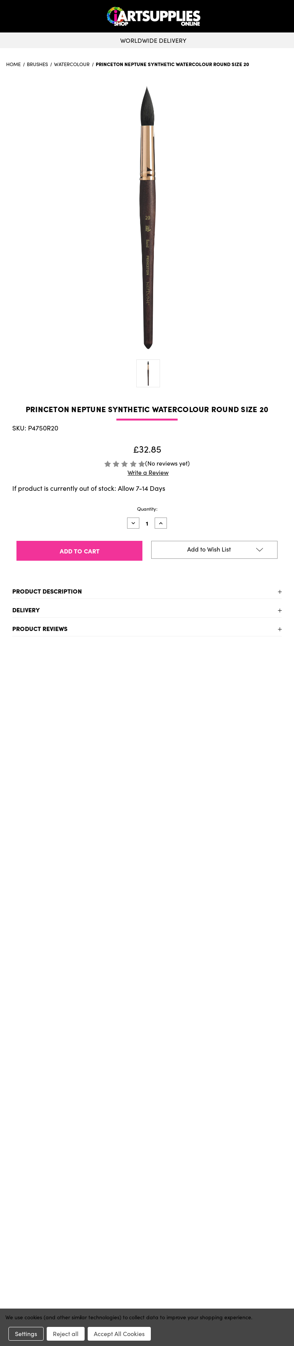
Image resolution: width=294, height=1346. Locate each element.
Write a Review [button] (147, 472)
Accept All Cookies (119, 1334)
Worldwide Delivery (147, 40)
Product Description (47, 591)
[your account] (283, 16)
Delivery (26, 609)
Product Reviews (39, 628)
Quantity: (147, 508)
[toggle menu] (34, 16)
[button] (286, 16)
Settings (26, 1334)
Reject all (65, 1334)
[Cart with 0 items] (286, 16)
